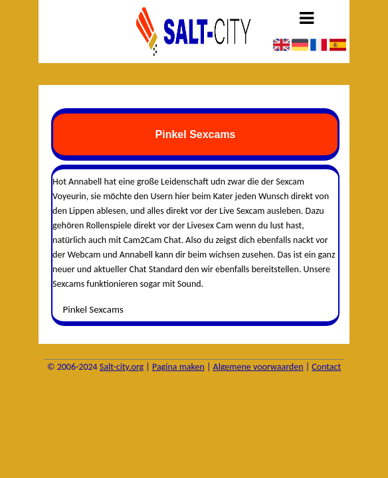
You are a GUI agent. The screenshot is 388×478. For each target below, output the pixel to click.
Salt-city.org (122, 366)
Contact (326, 366)
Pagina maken (178, 366)
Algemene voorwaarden (258, 366)
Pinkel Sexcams (93, 309)
